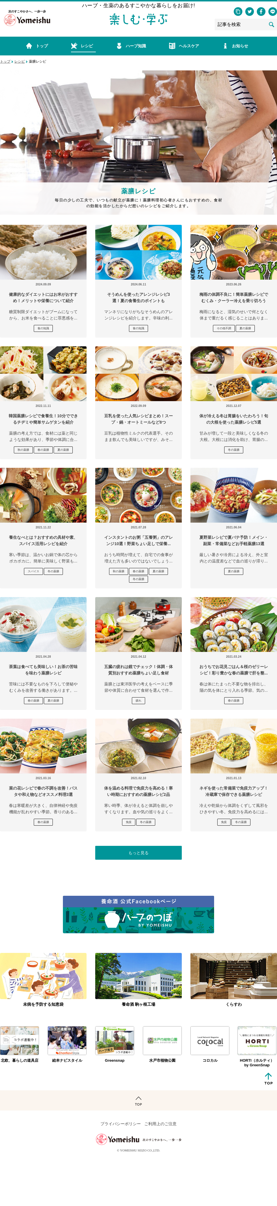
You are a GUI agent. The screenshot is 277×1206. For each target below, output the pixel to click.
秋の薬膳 (23, 449)
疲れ (138, 700)
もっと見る (138, 852)
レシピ (19, 61)
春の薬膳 (43, 449)
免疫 (129, 822)
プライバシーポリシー (120, 1124)
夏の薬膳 (245, 328)
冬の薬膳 (233, 449)
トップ (5, 61)
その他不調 (224, 328)
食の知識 (43, 328)
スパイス (33, 571)
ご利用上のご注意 (160, 1124)
